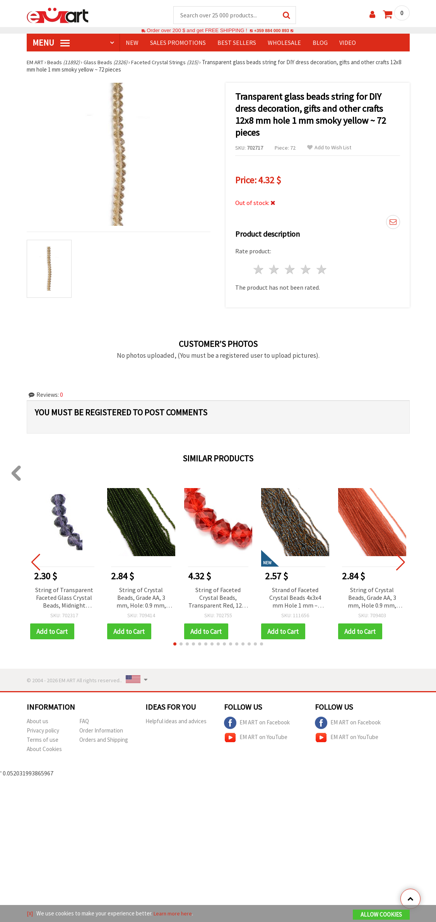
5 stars (322, 270)
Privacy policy (43, 731)
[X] (30, 913)
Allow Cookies (381, 915)
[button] (174, 644)
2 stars (274, 270)
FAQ (84, 722)
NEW (132, 43)
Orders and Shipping (103, 740)
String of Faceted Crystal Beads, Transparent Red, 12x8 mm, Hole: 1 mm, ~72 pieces (218, 598)
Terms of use (42, 740)
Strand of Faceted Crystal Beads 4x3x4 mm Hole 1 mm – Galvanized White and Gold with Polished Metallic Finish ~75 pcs (295, 598)
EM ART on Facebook (257, 723)
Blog (320, 43)
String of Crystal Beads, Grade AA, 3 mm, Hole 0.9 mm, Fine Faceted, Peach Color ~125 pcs (372, 598)
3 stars (290, 270)
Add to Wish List (329, 148)
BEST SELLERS (236, 43)
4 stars (306, 270)
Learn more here (174, 913)
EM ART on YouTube (255, 738)
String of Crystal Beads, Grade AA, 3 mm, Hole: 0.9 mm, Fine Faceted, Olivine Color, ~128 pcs (141, 598)
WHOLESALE (284, 43)
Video (347, 43)
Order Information (101, 731)
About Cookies (44, 749)
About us (37, 722)
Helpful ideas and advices (176, 722)
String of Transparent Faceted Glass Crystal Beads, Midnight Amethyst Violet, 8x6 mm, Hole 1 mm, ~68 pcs (64, 598)
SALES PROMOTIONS (178, 43)
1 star (259, 270)
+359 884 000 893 (271, 31)
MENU (51, 43)
